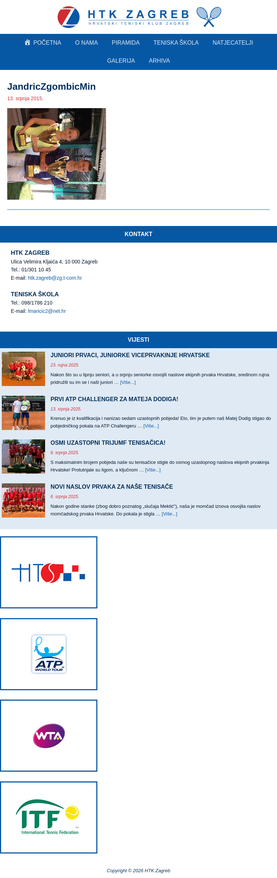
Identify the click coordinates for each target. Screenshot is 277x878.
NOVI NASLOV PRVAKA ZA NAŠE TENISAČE (111, 487)
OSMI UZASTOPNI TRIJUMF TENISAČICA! (108, 443)
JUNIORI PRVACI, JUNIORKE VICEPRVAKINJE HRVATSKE (130, 355)
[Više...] (128, 382)
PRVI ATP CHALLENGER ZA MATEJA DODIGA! (114, 399)
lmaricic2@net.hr (47, 311)
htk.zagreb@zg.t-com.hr (55, 278)
